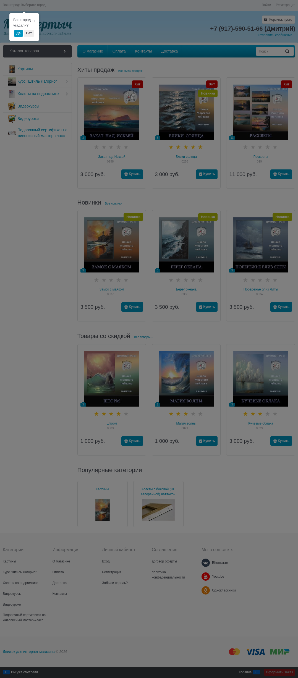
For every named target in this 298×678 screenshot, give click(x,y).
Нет (29, 33)
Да (18, 33)
